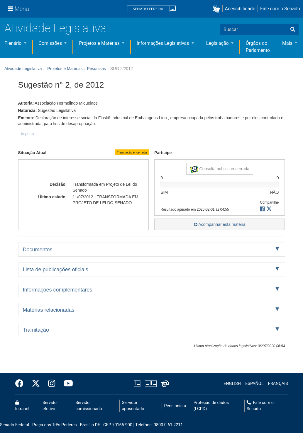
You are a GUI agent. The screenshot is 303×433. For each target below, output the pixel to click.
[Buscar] (293, 29)
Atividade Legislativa (55, 28)
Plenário (13, 43)
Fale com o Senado (280, 8)
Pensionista (175, 405)
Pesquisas (96, 68)
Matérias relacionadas (49, 310)
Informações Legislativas (163, 43)
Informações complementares (57, 290)
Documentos (38, 250)
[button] (217, 9)
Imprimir (28, 134)
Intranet (22, 406)
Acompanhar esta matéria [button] (219, 224)
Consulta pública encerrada (219, 169)
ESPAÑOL (254, 383)
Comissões (51, 43)
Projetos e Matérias (100, 43)
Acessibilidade (240, 8)
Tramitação (36, 330)
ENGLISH (232, 383)
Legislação (218, 43)
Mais (288, 43)
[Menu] (18, 9)
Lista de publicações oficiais (55, 269)
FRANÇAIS (278, 383)
